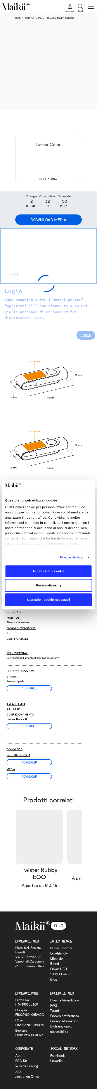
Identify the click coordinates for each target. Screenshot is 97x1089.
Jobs (18, 1071)
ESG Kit (21, 1061)
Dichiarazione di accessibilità (61, 1029)
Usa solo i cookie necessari (48, 599)
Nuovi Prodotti (61, 948)
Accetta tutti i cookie (49, 571)
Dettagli (29, 688)
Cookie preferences (64, 1016)
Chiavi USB (58, 969)
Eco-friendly (59, 953)
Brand (54, 963)
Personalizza (48, 585)
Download (29, 762)
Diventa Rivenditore (64, 1000)
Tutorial (55, 1010)
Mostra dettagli (71, 557)
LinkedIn (56, 1061)
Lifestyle (56, 958)
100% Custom (60, 974)
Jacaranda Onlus (27, 1076)
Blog (53, 979)
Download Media (48, 219)
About (20, 1055)
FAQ (53, 1005)
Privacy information (64, 1021)
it (59, 925)
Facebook (57, 1055)
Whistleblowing (26, 1066)
